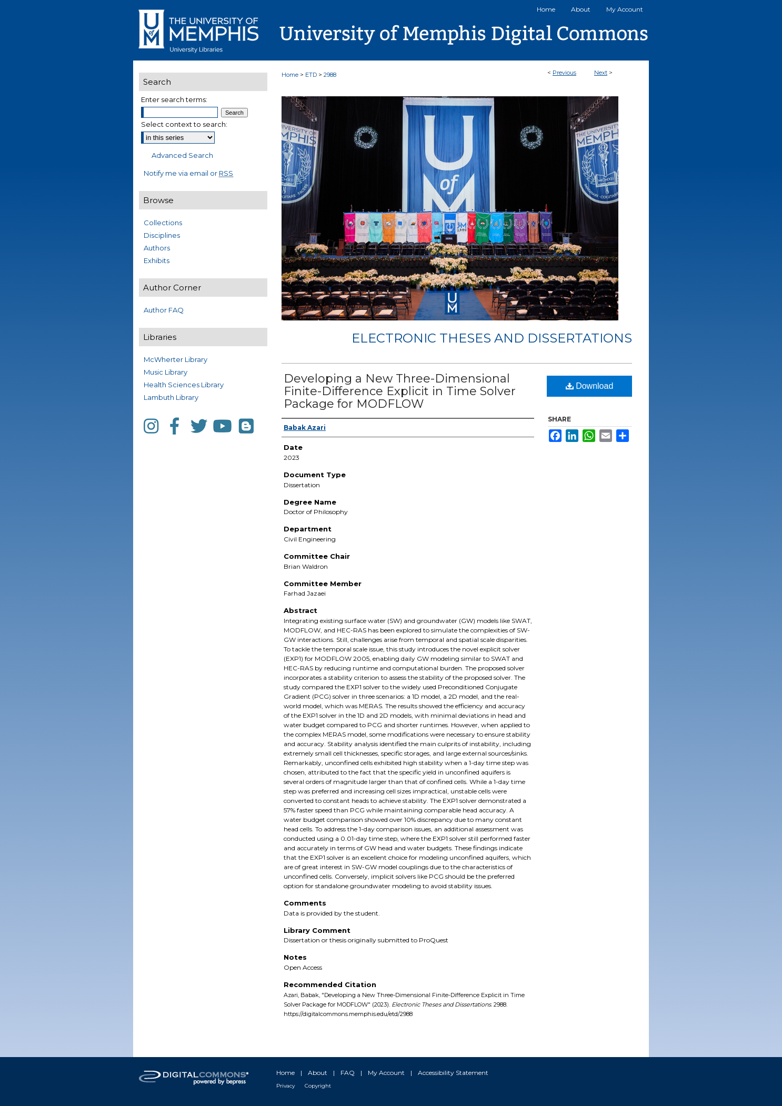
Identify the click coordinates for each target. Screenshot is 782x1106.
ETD (311, 74)
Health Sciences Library (184, 384)
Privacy (285, 1085)
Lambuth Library (171, 397)
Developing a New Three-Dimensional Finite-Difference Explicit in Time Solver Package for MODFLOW (400, 391)
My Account (386, 1073)
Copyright (318, 1085)
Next (600, 72)
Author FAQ (164, 310)
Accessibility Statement (453, 1073)
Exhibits (156, 260)
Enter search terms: (174, 99)
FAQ (347, 1073)
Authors (157, 248)
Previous (564, 72)
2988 (330, 74)
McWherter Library (175, 359)
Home (290, 74)
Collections (163, 222)
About (317, 1073)
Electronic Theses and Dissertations (492, 338)
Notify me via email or (188, 173)
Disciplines (162, 235)
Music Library (165, 372)
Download (590, 385)
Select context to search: (184, 124)
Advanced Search (182, 155)
